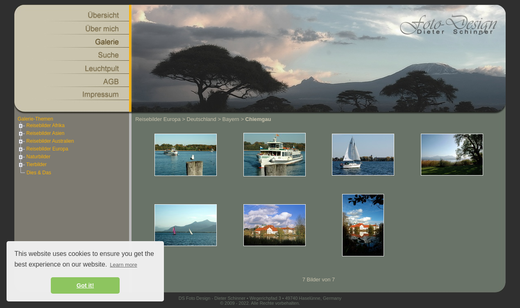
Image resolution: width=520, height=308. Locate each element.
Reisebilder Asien (41, 133)
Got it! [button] (85, 285)
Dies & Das (39, 173)
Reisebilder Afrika (41, 125)
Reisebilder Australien (46, 141)
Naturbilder (34, 157)
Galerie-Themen (35, 119)
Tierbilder (32, 164)
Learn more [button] (123, 265)
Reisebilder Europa (43, 149)
